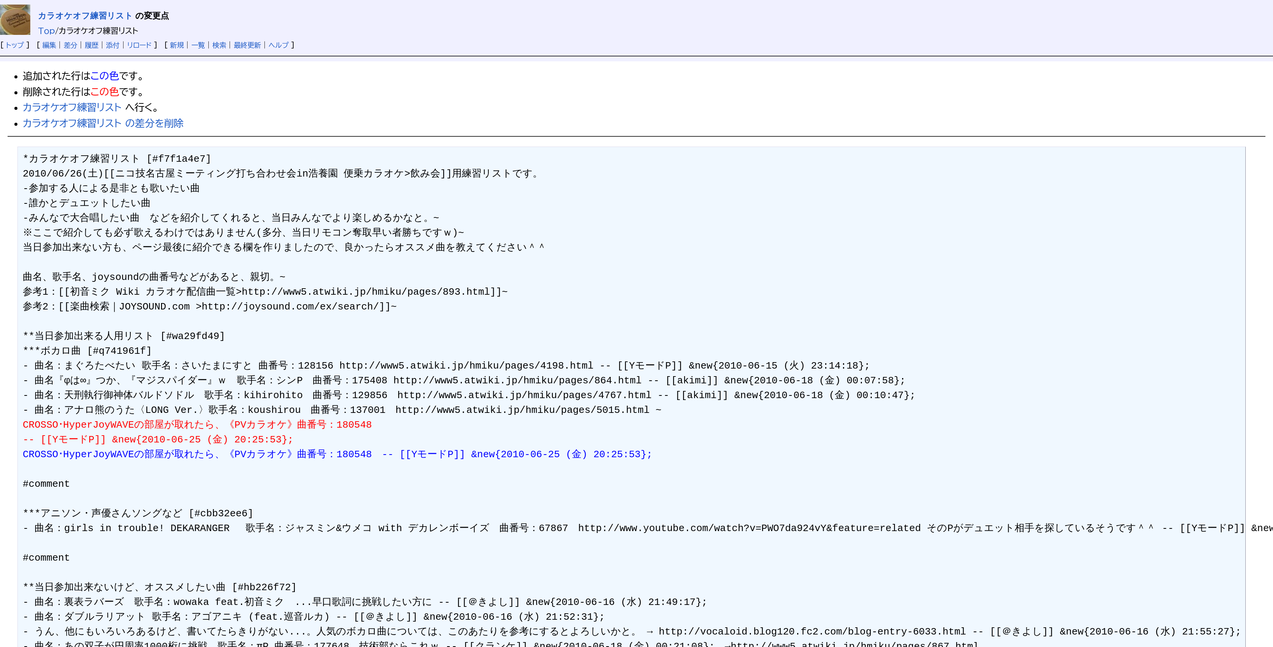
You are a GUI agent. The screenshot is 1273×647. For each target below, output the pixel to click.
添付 (113, 45)
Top (46, 30)
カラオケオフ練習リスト (85, 15)
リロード (139, 45)
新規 (177, 45)
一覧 (198, 45)
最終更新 (247, 45)
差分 (70, 45)
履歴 (92, 45)
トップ (15, 45)
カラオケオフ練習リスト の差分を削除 (103, 123)
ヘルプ (279, 45)
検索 (219, 45)
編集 (49, 45)
